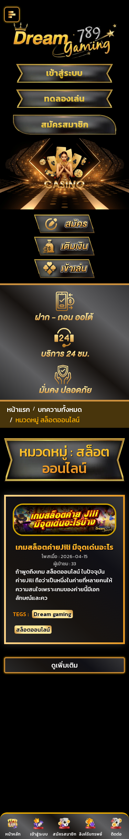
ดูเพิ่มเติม (64, 665)
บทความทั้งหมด (60, 409)
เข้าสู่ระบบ (64, 72)
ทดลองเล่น (64, 98)
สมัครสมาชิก (64, 124)
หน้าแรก (18, 409)
